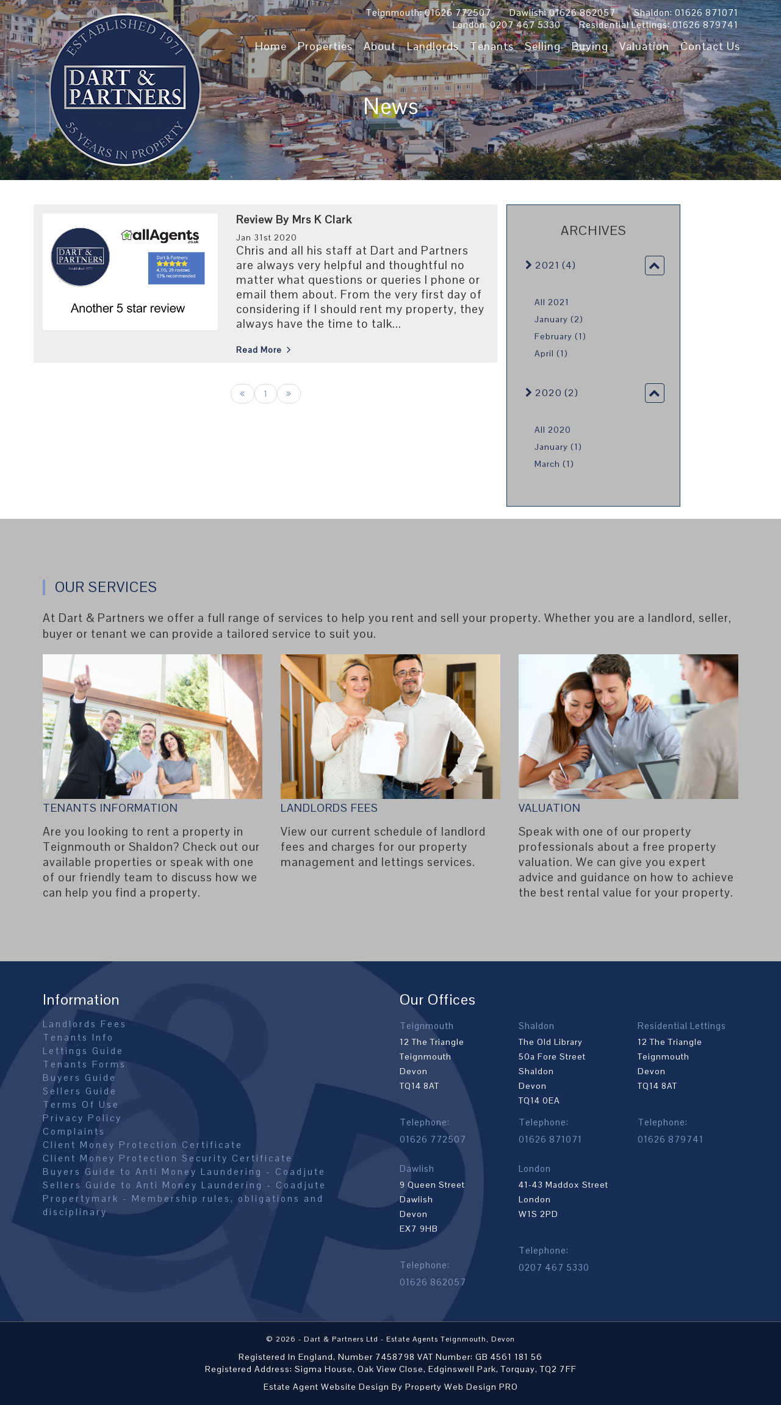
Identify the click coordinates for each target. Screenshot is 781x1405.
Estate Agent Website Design (326, 1386)
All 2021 (551, 302)
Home (271, 46)
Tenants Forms (84, 1064)
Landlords (433, 46)
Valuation (644, 46)
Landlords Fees (329, 808)
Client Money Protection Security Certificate (168, 1158)
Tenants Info (78, 1037)
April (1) (551, 353)
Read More (259, 349)
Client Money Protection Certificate (143, 1144)
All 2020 (552, 429)
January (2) (558, 319)
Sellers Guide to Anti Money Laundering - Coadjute (184, 1185)
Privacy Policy (82, 1118)
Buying (590, 46)
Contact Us (710, 46)
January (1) (558, 446)
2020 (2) (551, 392)
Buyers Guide (80, 1077)
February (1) (560, 336)
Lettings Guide (83, 1050)
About (380, 46)
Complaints (74, 1131)
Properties (325, 46)
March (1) (554, 463)
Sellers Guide (80, 1091)
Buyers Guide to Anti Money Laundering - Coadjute (184, 1171)
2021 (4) (550, 265)
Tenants (492, 46)
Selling (543, 46)
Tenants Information (110, 808)
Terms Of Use (81, 1104)
